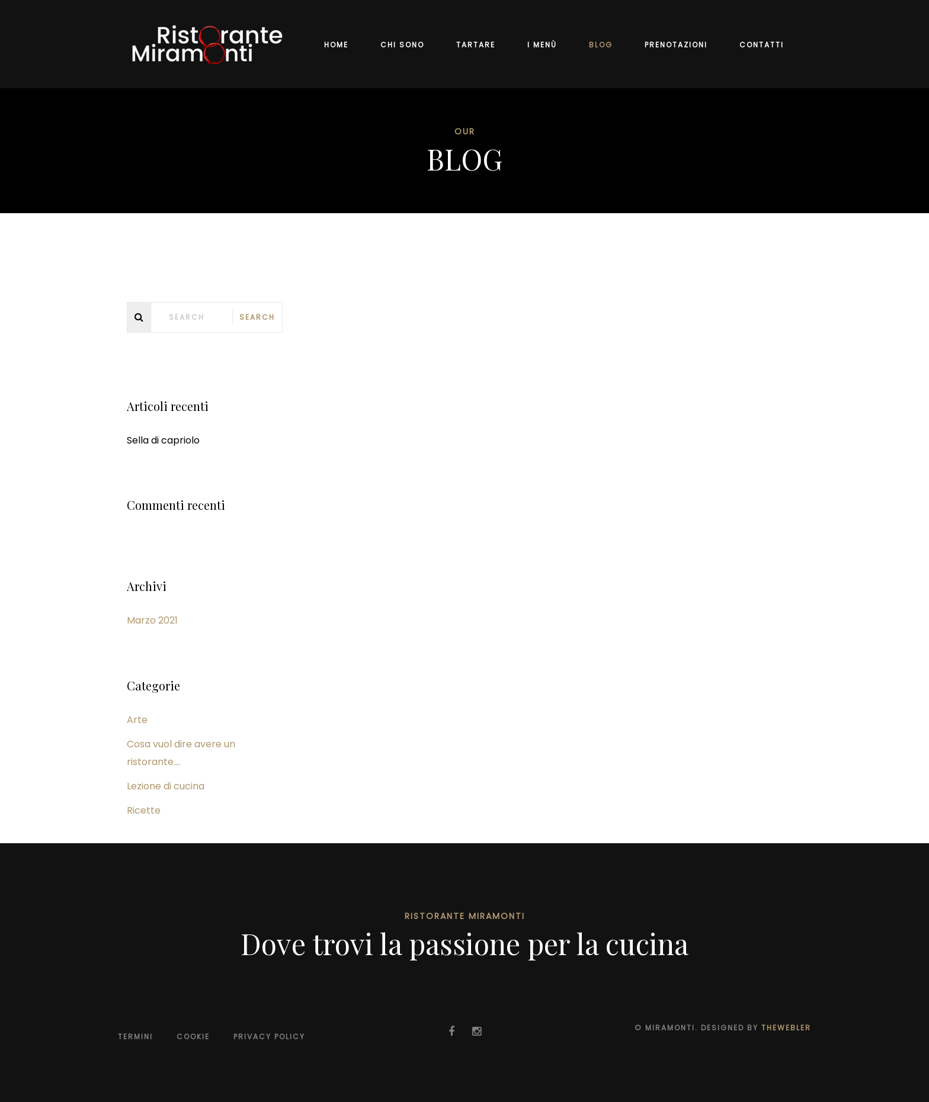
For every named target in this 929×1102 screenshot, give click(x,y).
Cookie (193, 1037)
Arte (137, 720)
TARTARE (475, 45)
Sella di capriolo (163, 440)
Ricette (144, 810)
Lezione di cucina (165, 786)
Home (336, 45)
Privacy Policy (269, 1037)
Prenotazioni (676, 45)
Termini (135, 1037)
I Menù (542, 45)
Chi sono (402, 45)
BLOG (601, 45)
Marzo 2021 (152, 620)
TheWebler (786, 1028)
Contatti (761, 45)
